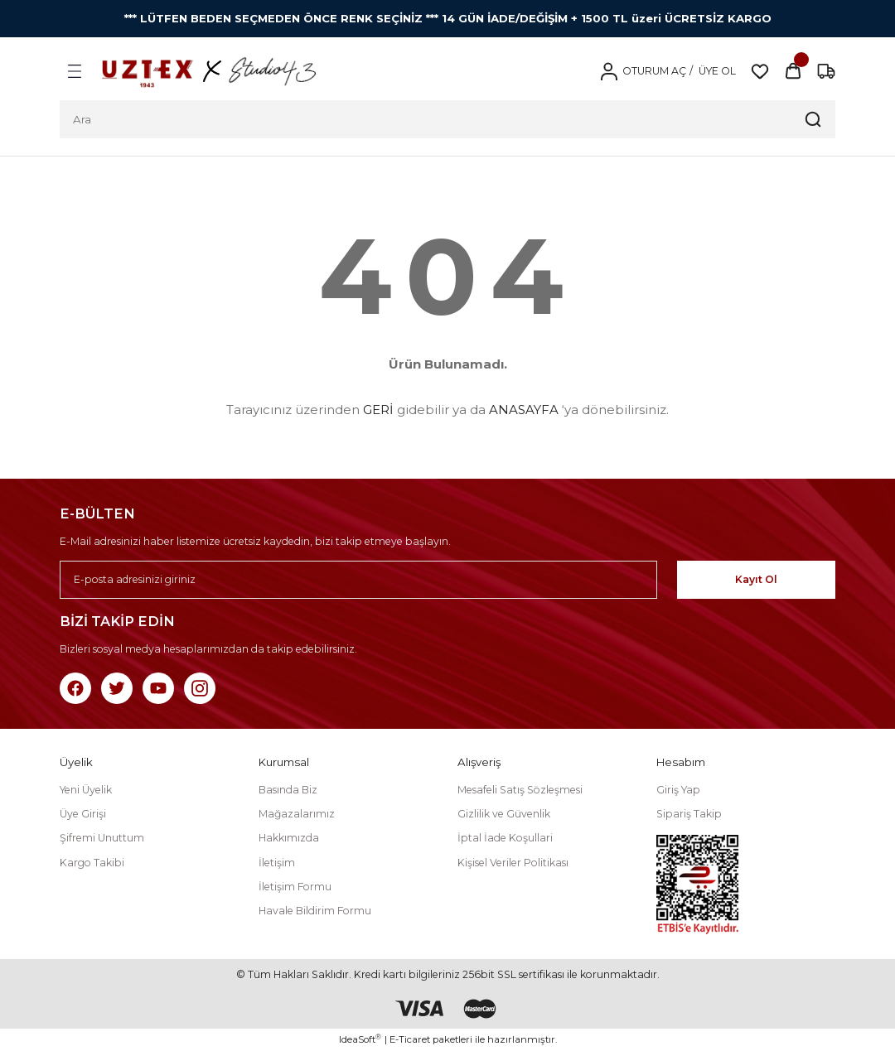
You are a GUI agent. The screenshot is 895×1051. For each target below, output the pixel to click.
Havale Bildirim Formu (315, 910)
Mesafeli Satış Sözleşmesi (520, 789)
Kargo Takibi (92, 862)
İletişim (277, 862)
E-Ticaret (409, 1039)
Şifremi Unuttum (102, 838)
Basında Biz (288, 789)
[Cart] (793, 71)
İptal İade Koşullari (505, 838)
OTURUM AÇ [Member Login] (654, 71)
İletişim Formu (295, 886)
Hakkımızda (289, 838)
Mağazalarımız (297, 814)
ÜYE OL (716, 71)
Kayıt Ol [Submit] (784, 579)
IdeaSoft (360, 1039)
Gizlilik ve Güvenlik (503, 814)
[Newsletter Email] (386, 580)
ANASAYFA (524, 409)
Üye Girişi (83, 814)
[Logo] (209, 71)
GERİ (378, 409)
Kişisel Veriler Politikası (512, 862)
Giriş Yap (678, 789)
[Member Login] (608, 71)
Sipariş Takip (689, 814)
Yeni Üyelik (86, 789)
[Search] (447, 119)
